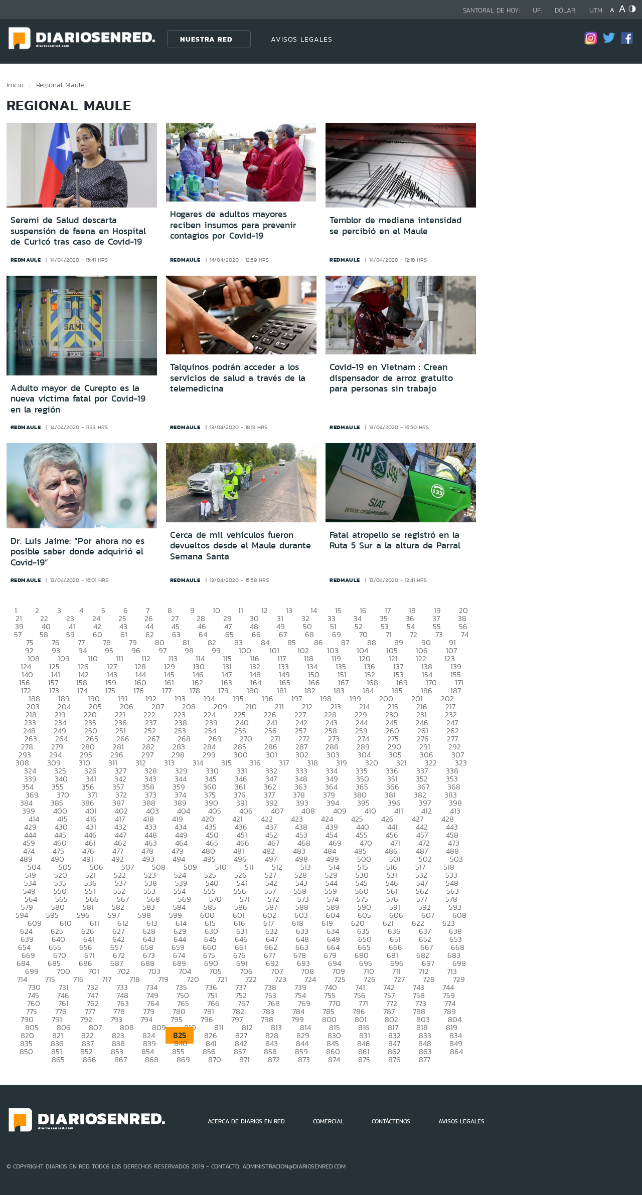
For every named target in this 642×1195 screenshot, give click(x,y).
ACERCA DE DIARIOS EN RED (246, 1121)
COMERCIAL (328, 1121)
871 (244, 1059)
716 (78, 979)
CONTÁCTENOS (391, 1121)
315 (226, 762)
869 (183, 1059)
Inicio (15, 84)
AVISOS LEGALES (302, 39)
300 (241, 754)
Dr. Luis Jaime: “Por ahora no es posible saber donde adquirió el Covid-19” (77, 551)
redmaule (26, 260)
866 (89, 1059)
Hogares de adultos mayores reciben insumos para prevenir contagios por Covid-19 (233, 225)
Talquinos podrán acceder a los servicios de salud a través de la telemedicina (237, 377)
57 (18, 634)
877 (424, 1059)
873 (304, 1059)
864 (456, 1051)
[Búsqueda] (544, 39)
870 (214, 1059)
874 (334, 1059)
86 (318, 642)
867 (120, 1059)
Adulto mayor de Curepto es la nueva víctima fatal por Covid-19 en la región (78, 398)
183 (339, 690)
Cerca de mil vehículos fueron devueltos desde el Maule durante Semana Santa (240, 545)
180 (253, 690)
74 (464, 634)
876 (394, 1059)
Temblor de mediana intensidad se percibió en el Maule (395, 226)
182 (309, 690)
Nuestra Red (206, 39)
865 (58, 1059)
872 (274, 1059)
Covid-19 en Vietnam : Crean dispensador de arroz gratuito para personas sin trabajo (391, 377)
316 (255, 762)
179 (223, 690)
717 (106, 979)
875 (364, 1059)
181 (281, 690)
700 (63, 971)
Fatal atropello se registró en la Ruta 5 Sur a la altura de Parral (395, 540)
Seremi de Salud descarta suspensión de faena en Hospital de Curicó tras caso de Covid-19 (78, 231)
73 (439, 634)
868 (151, 1059)
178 (195, 690)
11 (240, 610)
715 (50, 979)
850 (26, 1051)
